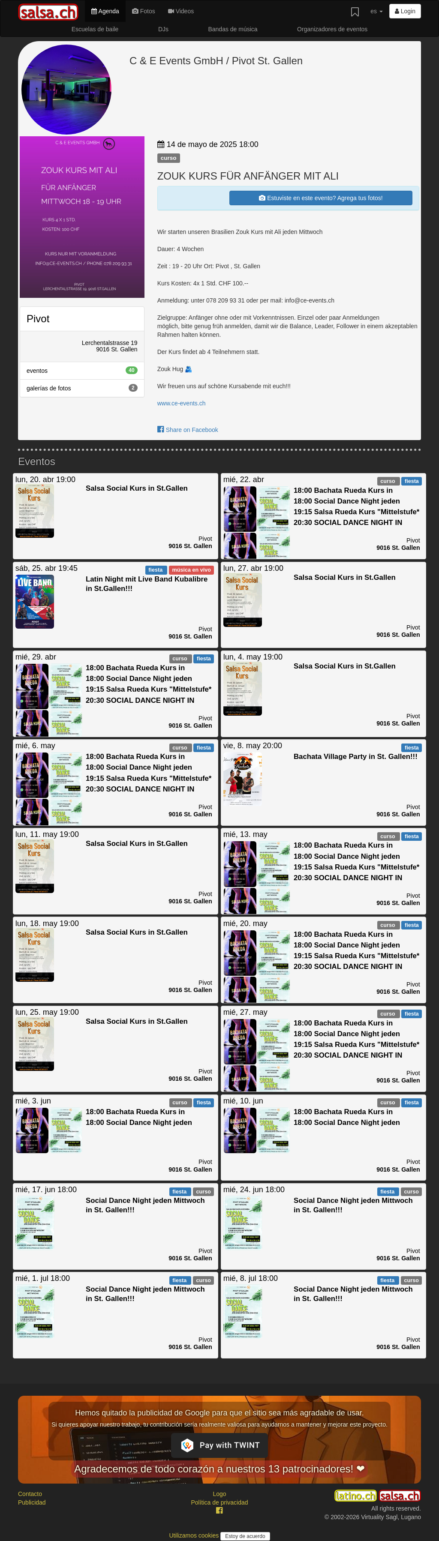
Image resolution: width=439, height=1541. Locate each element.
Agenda (105, 11)
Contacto (30, 1493)
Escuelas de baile (95, 29)
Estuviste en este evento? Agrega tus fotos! (320, 198)
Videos (181, 11)
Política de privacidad (219, 1502)
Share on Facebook (187, 429)
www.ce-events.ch (181, 403)
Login (405, 11)
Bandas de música (232, 29)
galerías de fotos (82, 388)
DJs (163, 29)
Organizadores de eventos (332, 29)
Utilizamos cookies (194, 1535)
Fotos (143, 11)
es (376, 11)
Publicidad (32, 1502)
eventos (82, 370)
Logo (219, 1493)
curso (169, 158)
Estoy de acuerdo (245, 1536)
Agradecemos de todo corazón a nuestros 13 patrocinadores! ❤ (219, 1469)
